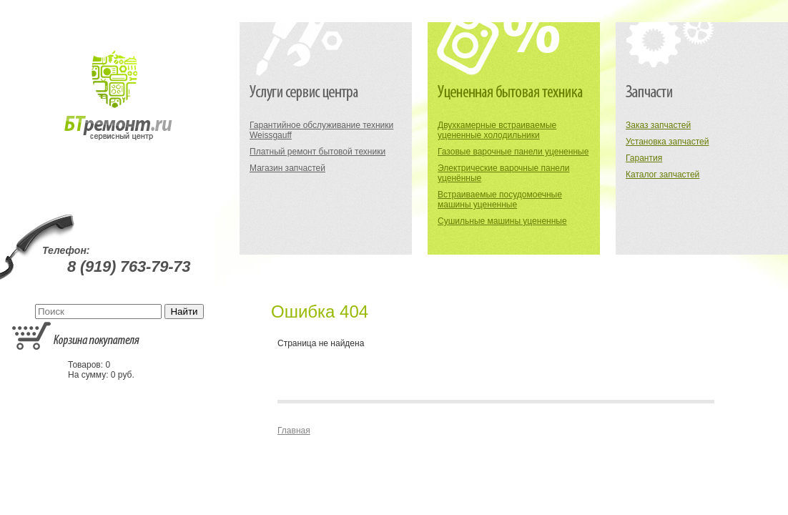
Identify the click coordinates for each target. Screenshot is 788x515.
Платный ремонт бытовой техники (317, 152)
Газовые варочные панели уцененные (513, 152)
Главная (293, 431)
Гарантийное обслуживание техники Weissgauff (321, 130)
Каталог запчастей (662, 175)
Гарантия (644, 158)
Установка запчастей (667, 142)
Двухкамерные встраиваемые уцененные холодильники (497, 130)
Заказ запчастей (658, 125)
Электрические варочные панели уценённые (503, 173)
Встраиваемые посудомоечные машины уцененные (500, 200)
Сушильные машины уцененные (502, 221)
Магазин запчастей (287, 168)
